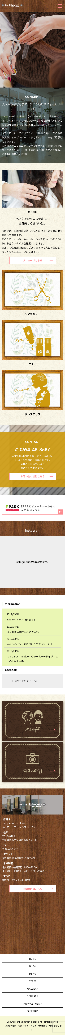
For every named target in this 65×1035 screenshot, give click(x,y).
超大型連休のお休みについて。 (24, 632)
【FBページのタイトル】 (24, 680)
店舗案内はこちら (32, 889)
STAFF (32, 981)
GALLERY (32, 988)
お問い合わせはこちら (32, 476)
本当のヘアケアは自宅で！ (21, 619)
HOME (32, 958)
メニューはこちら (32, 260)
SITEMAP (32, 1011)
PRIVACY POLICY (32, 1003)
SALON (32, 966)
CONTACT (32, 996)
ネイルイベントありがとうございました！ (30, 644)
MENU (32, 973)
